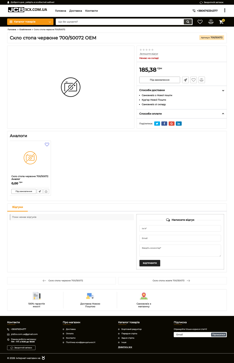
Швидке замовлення (185, 80)
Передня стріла (129, 333)
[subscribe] (200, 334)
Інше (123, 342)
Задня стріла (127, 338)
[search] (123, 22)
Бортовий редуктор (131, 329)
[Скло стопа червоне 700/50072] (30, 159)
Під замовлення (159, 80)
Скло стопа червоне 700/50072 (30, 179)
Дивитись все (125, 347)
